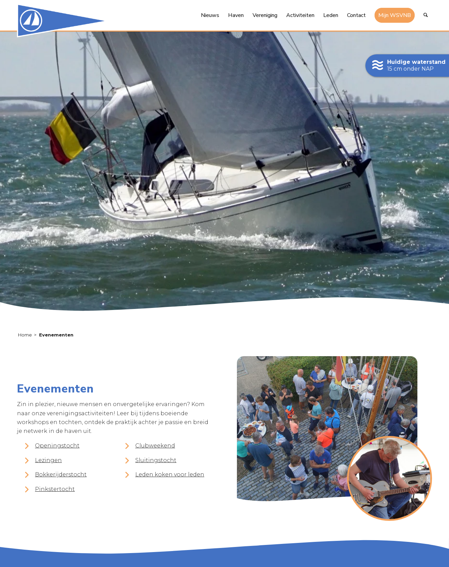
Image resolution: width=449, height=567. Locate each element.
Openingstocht (57, 446)
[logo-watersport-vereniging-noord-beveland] (64, 20)
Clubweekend (155, 446)
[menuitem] (210, 15)
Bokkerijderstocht (61, 475)
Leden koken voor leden (169, 475)
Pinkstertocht (55, 489)
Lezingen (48, 460)
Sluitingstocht (155, 460)
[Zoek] (425, 15)
